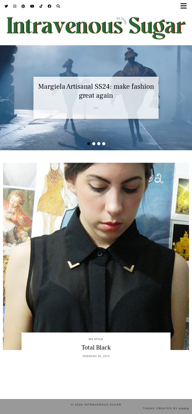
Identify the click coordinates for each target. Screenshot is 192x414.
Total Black (96, 348)
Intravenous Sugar (102, 404)
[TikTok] (41, 6)
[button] (185, 6)
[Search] (58, 6)
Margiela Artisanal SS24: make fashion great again (96, 91)
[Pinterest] (23, 6)
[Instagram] (14, 6)
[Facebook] (50, 6)
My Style (96, 339)
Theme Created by (166, 408)
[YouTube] (32, 6)
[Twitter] (6, 6)
